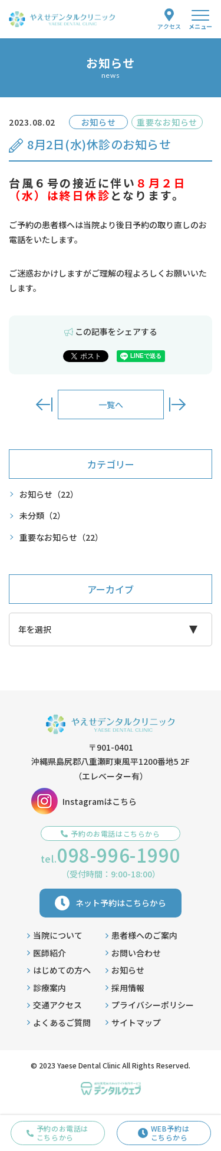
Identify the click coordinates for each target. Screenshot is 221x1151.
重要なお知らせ (61, 537)
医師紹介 (46, 953)
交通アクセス (54, 1005)
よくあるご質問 (59, 1022)
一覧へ (110, 404)
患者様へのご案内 (141, 935)
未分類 (42, 515)
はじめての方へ (59, 970)
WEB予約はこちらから (164, 1132)
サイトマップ (133, 1022)
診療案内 (46, 988)
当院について (55, 935)
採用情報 (124, 988)
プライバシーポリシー (149, 1005)
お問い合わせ (133, 953)
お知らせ (48, 494)
